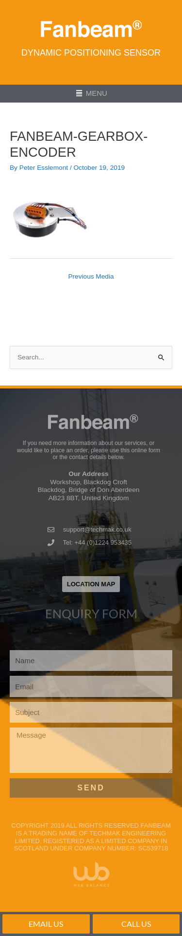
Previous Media (91, 276)
